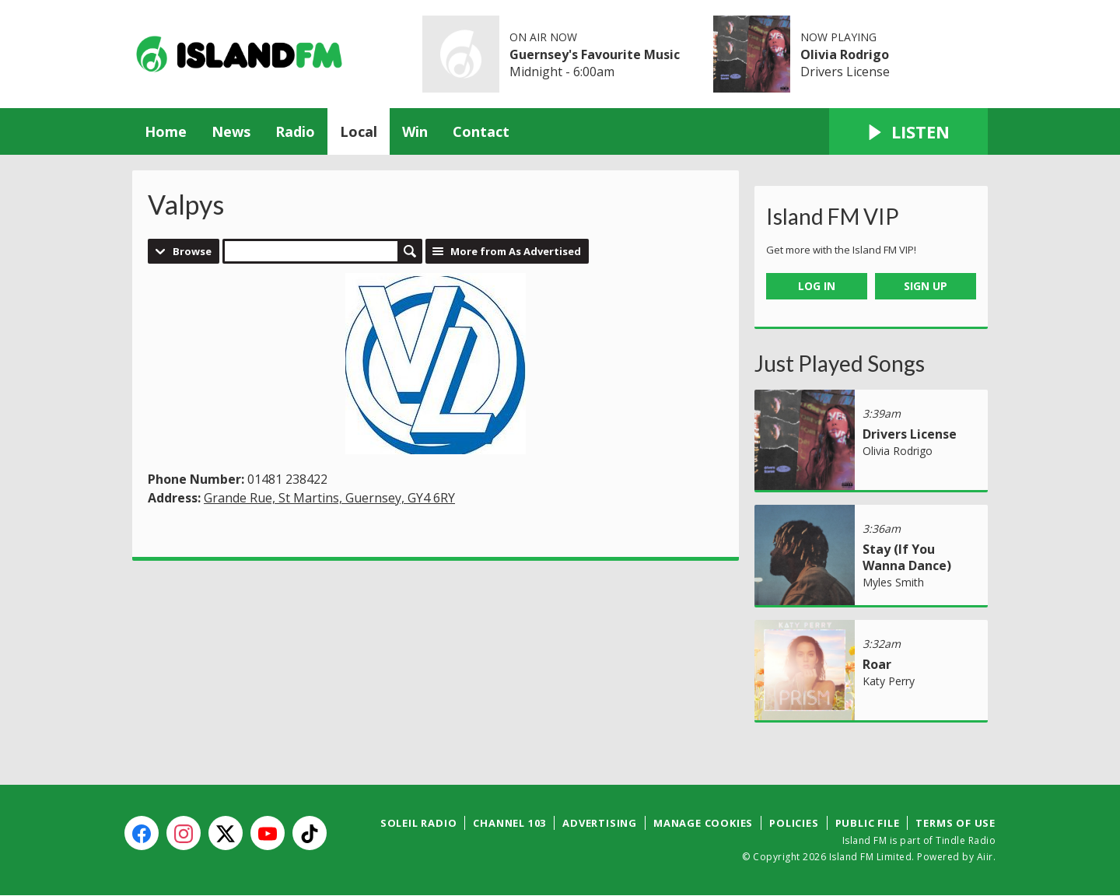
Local (358, 131)
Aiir (985, 856)
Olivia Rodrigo (844, 54)
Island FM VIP (832, 216)
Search (409, 251)
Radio (295, 131)
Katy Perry (889, 681)
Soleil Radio (418, 823)
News (231, 131)
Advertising (599, 823)
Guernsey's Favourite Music (594, 54)
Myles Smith (893, 582)
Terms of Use (955, 823)
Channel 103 (509, 823)
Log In (816, 285)
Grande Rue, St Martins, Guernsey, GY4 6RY (329, 497)
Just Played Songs (839, 363)
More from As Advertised (515, 251)
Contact (481, 131)
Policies (793, 823)
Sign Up (925, 285)
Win (415, 131)
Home (166, 131)
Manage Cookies (703, 823)
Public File (867, 823)
